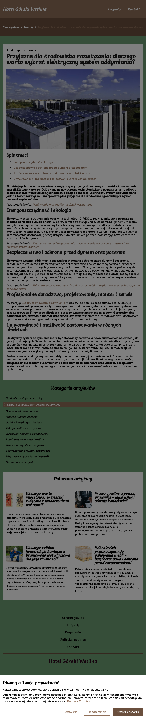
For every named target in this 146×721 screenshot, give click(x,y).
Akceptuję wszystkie (128, 711)
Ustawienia (71, 711)
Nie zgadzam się (96, 711)
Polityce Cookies (78, 701)
